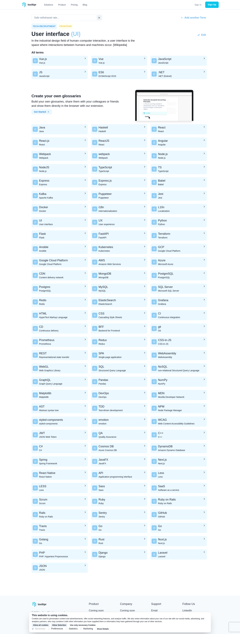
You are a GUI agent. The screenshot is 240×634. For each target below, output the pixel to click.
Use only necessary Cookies (82, 625)
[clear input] (99, 17)
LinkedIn (187, 610)
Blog (85, 4)
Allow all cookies (40, 625)
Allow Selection (59, 625)
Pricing (74, 4)
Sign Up (212, 4)
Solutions (48, 4)
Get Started (41, 112)
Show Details (103, 629)
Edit (201, 35)
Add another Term (193, 17)
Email (154, 610)
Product (62, 4)
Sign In (198, 4)
